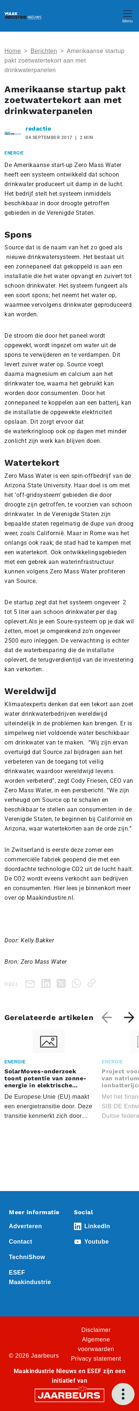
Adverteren (25, 1226)
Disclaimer (96, 1330)
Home (12, 51)
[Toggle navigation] (128, 15)
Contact (20, 1241)
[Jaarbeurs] (69, 1395)
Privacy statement (96, 1358)
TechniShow (27, 1257)
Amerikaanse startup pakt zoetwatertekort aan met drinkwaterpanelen (64, 60)
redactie (38, 128)
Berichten (44, 51)
